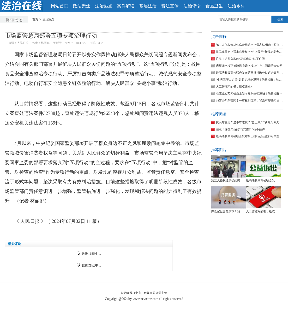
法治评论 (192, 6)
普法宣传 (170, 6)
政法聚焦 (81, 6)
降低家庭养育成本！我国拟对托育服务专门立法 (241, 211)
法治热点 (103, 6)
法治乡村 (236, 6)
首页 (35, 19)
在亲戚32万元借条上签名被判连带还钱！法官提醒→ (246, 93)
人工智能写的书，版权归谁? (231, 86)
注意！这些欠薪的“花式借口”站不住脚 (238, 58)
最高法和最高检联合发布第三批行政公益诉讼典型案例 (248, 72)
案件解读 (125, 6)
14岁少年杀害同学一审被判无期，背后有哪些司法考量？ (249, 100)
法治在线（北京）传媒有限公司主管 (144, 293)
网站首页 (59, 6)
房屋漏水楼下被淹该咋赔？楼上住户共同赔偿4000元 (246, 65)
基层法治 (147, 6)
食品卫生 (214, 6)
